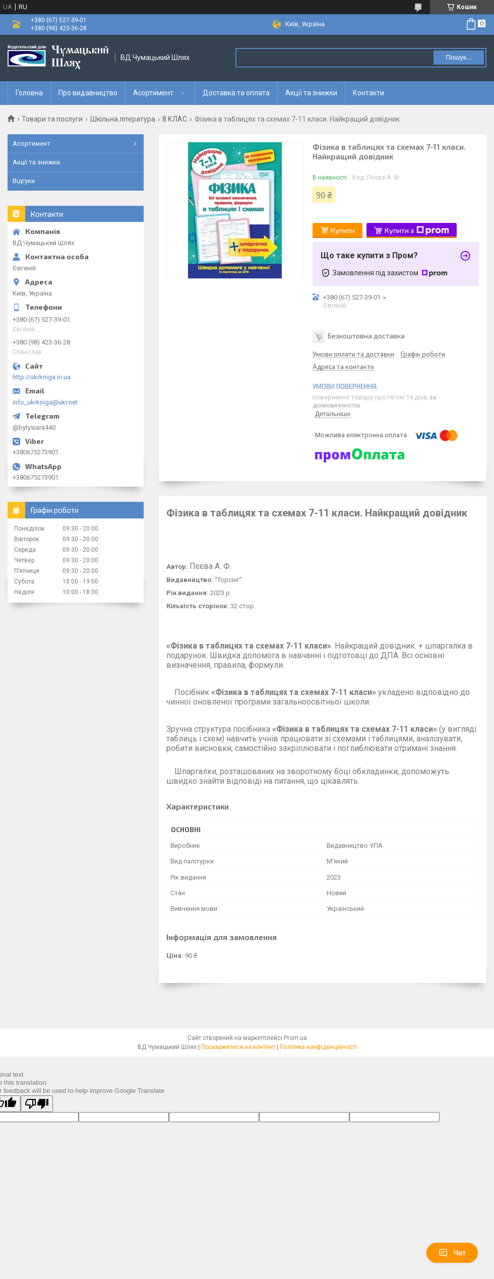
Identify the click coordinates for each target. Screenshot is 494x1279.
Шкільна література (122, 119)
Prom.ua (295, 1037)
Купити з (417, 230)
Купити (343, 230)
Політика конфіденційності (318, 1047)
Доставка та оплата (236, 93)
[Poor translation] (37, 1103)
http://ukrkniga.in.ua (42, 377)
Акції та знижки (311, 93)
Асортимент (153, 93)
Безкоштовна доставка (366, 335)
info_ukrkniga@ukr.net (45, 402)
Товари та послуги (52, 119)
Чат (452, 1252)
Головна (29, 93)
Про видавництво (87, 93)
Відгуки (24, 181)
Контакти (368, 93)
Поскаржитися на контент (238, 1047)
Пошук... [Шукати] (458, 57)
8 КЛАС (174, 119)
